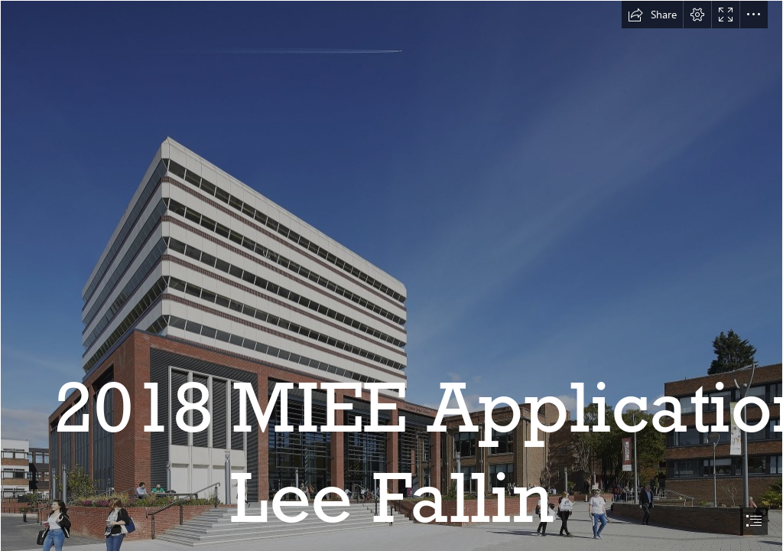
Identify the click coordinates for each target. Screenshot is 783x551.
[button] (652, 14)
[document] (391, 275)
